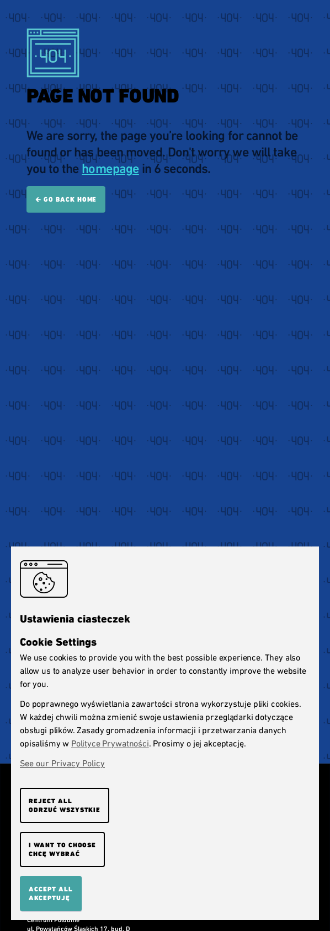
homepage (110, 168)
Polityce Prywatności (110, 743)
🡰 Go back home (66, 199)
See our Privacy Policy (62, 763)
